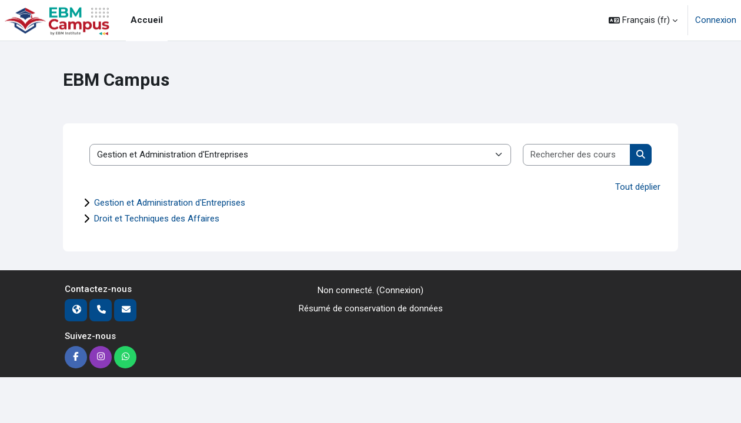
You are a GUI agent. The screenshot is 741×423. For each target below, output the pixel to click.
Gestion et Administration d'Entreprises (169, 202)
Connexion (715, 20)
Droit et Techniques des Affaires (156, 218)
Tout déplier (637, 187)
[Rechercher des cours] (577, 155)
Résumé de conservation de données (371, 308)
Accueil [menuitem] (147, 20)
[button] (643, 20)
